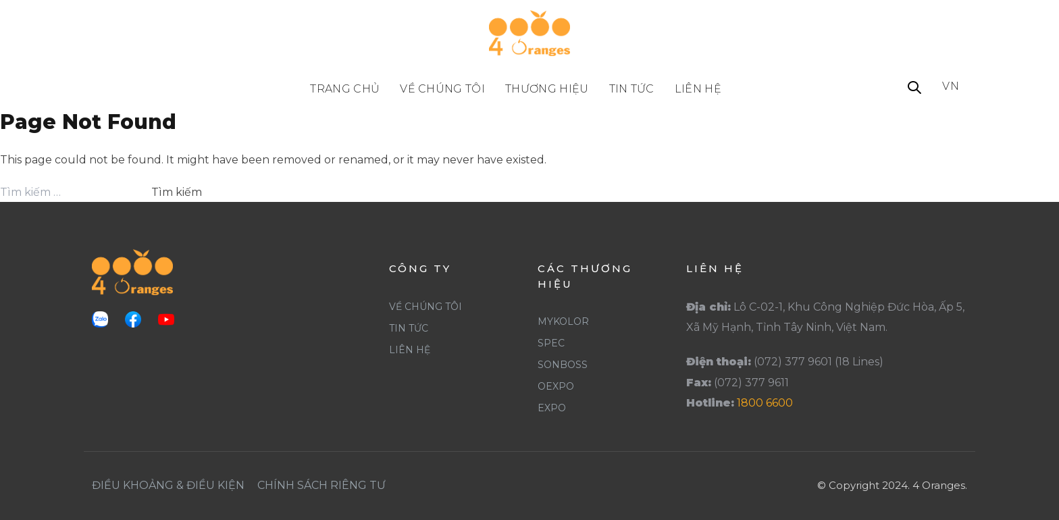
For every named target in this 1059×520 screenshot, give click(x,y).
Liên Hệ (409, 350)
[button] (914, 88)
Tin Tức (408, 328)
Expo (552, 408)
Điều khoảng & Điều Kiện (168, 485)
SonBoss (563, 365)
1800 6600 (765, 402)
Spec (551, 343)
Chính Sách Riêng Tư (321, 485)
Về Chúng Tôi (425, 307)
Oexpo (556, 386)
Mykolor (563, 321)
